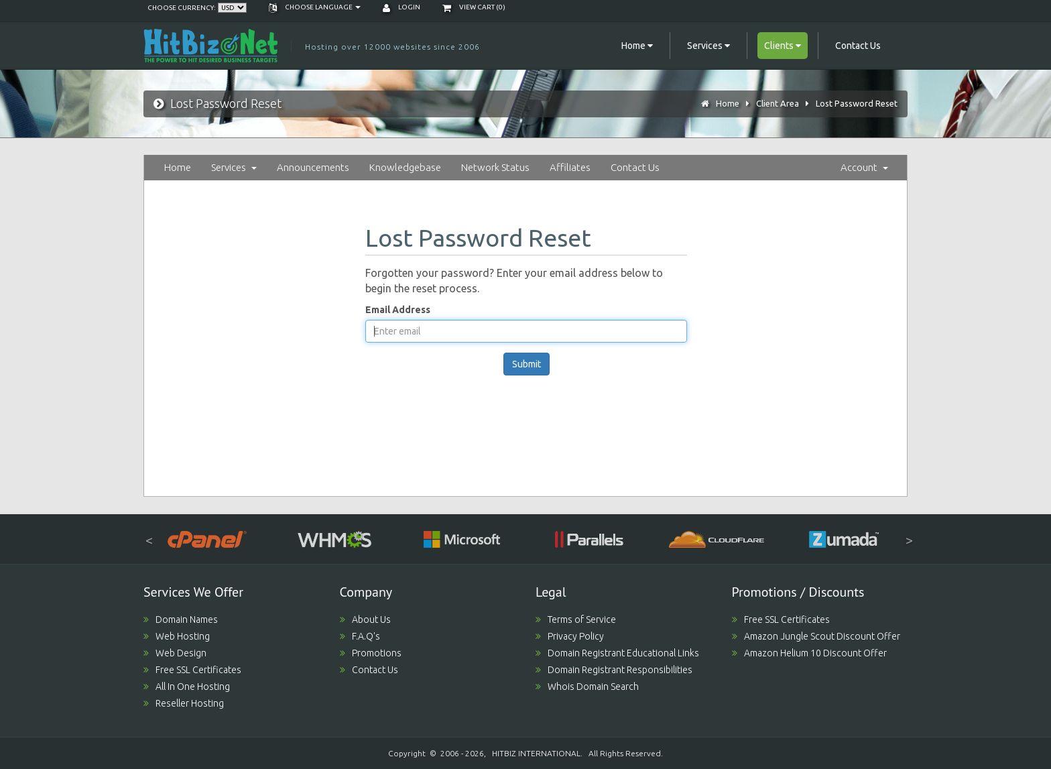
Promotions (370, 653)
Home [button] (637, 45)
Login (401, 7)
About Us (365, 619)
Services (234, 167)
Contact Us (858, 45)
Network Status (495, 167)
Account (864, 167)
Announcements (313, 167)
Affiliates (570, 167)
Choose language (315, 7)
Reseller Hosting (183, 703)
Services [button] (708, 45)
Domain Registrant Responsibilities (614, 669)
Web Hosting (176, 636)
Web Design (174, 653)
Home (727, 103)
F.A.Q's (360, 636)
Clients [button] (782, 45)
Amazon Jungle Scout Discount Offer (816, 636)
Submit (526, 364)
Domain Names (180, 619)
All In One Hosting (186, 686)
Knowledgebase (405, 167)
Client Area (777, 103)
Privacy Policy (570, 636)
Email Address (397, 309)
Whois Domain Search (587, 686)
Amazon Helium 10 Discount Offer (809, 653)
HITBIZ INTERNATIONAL (536, 753)
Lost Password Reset (857, 103)
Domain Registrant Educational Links (617, 653)
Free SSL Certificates (192, 669)
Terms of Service (576, 619)
